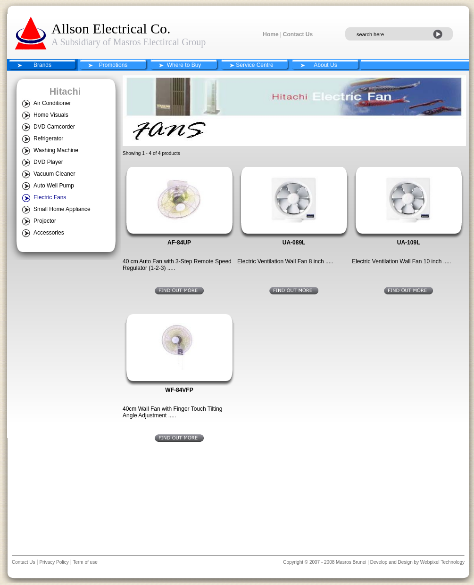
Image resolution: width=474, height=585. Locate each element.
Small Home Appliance (62, 209)
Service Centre (254, 65)
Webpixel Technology (442, 562)
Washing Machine (55, 150)
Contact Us (298, 34)
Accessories (48, 232)
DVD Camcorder (54, 126)
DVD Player (48, 162)
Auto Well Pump (53, 185)
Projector (44, 221)
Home (270, 34)
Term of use (85, 562)
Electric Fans (49, 197)
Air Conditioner (52, 103)
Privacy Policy (53, 562)
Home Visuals (50, 115)
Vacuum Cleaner (54, 174)
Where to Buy (184, 65)
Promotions (113, 65)
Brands (42, 65)
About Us (325, 65)
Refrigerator (48, 138)
